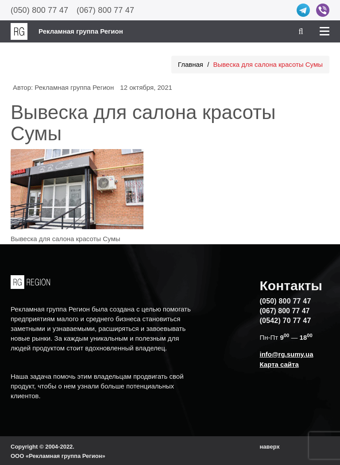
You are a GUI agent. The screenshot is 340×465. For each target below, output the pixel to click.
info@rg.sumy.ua (286, 354)
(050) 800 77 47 (39, 10)
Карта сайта (279, 364)
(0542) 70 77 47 (285, 320)
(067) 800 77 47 (105, 10)
